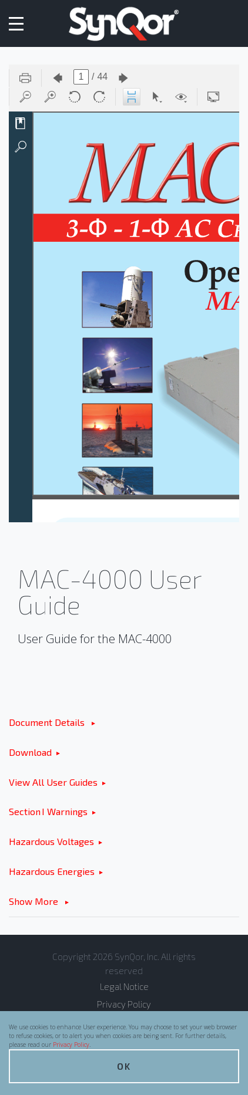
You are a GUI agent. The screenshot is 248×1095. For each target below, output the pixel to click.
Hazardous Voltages (51, 841)
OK (124, 1066)
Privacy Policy (71, 1044)
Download (30, 752)
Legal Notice (124, 986)
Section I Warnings (48, 811)
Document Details (48, 722)
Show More (35, 901)
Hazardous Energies (52, 871)
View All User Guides (53, 782)
